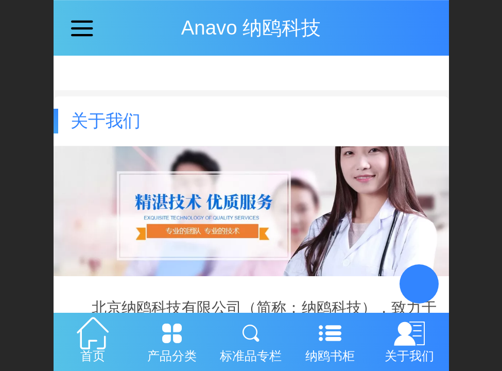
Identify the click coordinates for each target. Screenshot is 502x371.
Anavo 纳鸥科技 (251, 27)
